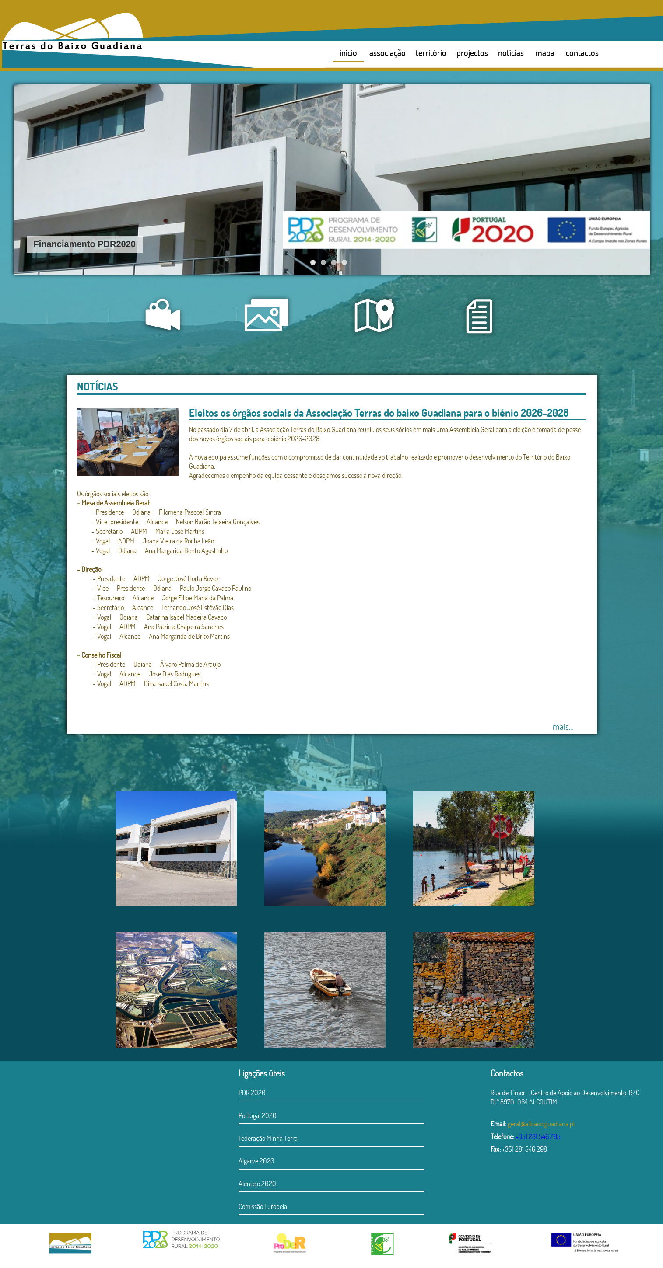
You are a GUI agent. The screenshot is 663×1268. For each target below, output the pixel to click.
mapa (544, 52)
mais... (563, 726)
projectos (472, 52)
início (348, 52)
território (431, 52)
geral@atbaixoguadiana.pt (541, 1123)
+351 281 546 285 (538, 1136)
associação (387, 52)
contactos (582, 52)
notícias (511, 52)
